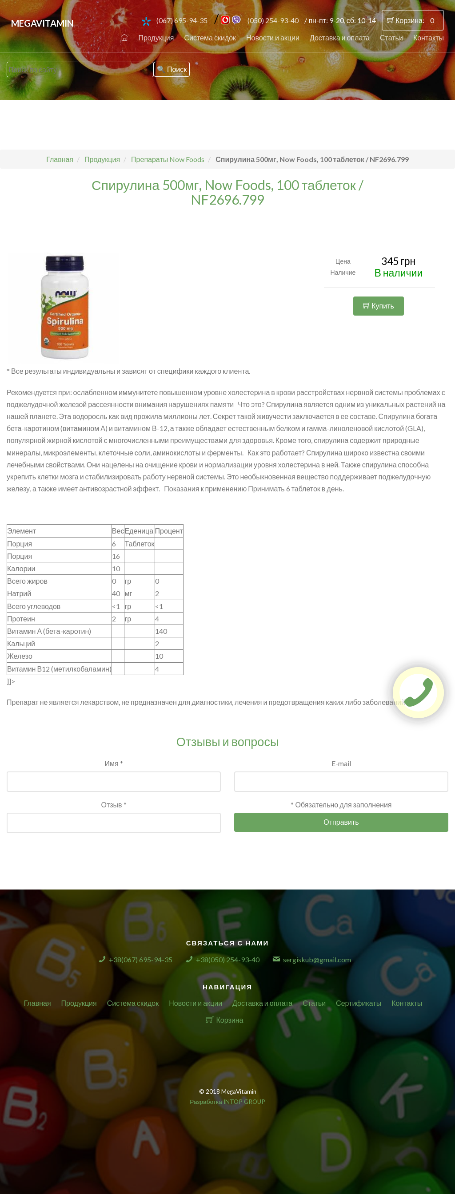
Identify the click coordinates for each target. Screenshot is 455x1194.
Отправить (341, 822)
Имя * (113, 763)
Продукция (156, 37)
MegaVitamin (42, 23)
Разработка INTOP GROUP (227, 1101)
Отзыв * (113, 804)
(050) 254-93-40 (273, 20)
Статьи (391, 37)
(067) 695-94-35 (182, 20)
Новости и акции (272, 37)
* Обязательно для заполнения (341, 804)
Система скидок (210, 37)
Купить (378, 305)
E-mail (341, 763)
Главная (37, 1003)
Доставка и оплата (340, 37)
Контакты (428, 37)
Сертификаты (358, 1003)
